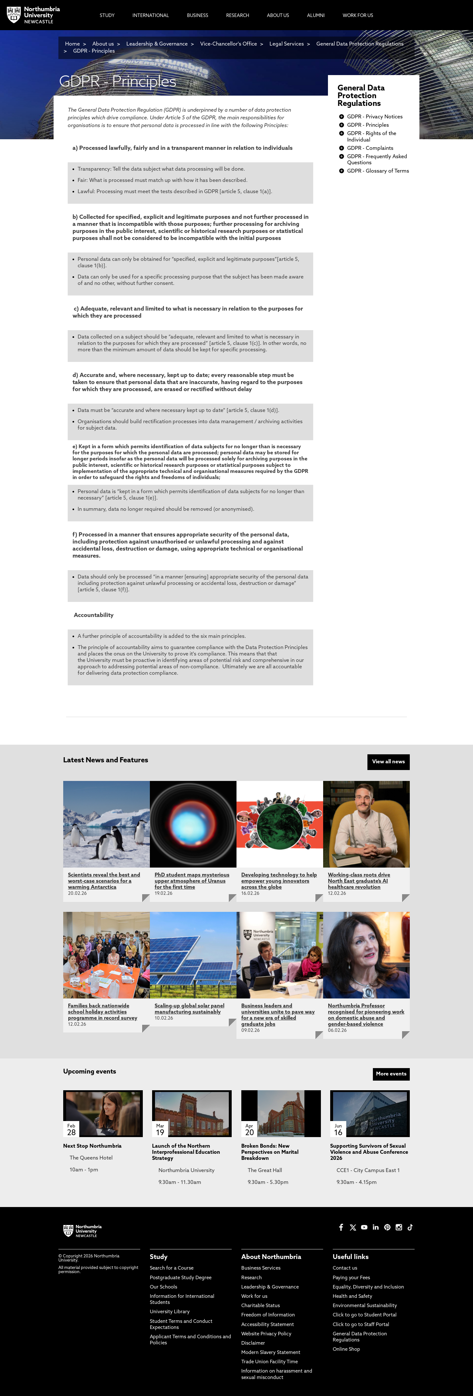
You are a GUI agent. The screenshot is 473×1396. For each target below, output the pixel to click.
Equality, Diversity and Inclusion (368, 1286)
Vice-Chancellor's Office (228, 44)
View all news (388, 762)
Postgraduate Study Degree (180, 1276)
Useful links (351, 1256)
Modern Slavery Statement (270, 1351)
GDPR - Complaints (370, 148)
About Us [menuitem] (278, 15)
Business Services (260, 1267)
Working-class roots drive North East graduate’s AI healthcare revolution (359, 880)
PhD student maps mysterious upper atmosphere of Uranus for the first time (192, 880)
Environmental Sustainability (365, 1305)
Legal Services (287, 44)
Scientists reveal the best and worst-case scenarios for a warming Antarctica (104, 880)
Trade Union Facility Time (269, 1361)
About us (103, 44)
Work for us (254, 1295)
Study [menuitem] (107, 15)
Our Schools (163, 1286)
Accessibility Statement (267, 1323)
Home (72, 44)
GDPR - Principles (94, 51)
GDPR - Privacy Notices (375, 117)
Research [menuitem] (237, 15)
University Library (170, 1311)
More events (391, 1072)
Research (251, 1276)
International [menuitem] (151, 15)
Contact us (345, 1267)
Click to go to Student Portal (365, 1314)
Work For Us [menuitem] (358, 15)
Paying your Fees (351, 1276)
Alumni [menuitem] (316, 15)
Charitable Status (260, 1305)
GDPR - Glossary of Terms (378, 171)
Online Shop (346, 1348)
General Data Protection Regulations (361, 96)
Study (159, 1256)
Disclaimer (253, 1342)
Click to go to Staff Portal (361, 1323)
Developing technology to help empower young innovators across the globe (279, 880)
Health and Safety (352, 1295)
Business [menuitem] (197, 15)
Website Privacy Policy (266, 1333)
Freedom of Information (268, 1314)
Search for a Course (172, 1267)
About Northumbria (271, 1256)
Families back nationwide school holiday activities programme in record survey (102, 1011)
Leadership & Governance (157, 44)
